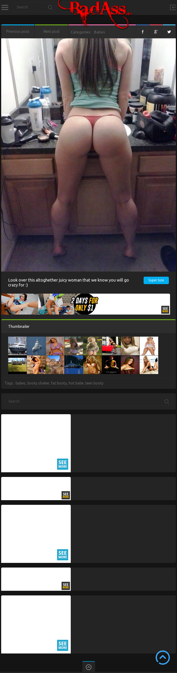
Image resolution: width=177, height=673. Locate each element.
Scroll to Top (162, 657)
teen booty (94, 383)
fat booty (59, 383)
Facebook (142, 31)
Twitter (169, 31)
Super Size (156, 280)
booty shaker (38, 383)
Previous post (17, 31)
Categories (4, 7)
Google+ (155, 31)
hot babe (76, 383)
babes (21, 383)
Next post (51, 31)
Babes (99, 32)
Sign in (173, 7)
